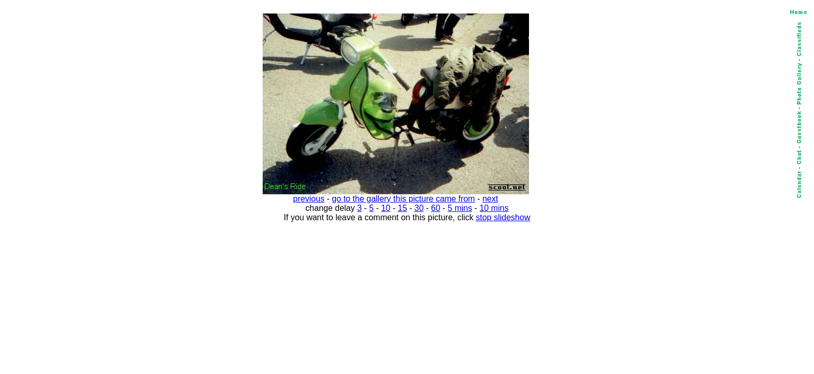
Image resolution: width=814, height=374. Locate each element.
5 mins (459, 208)
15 (402, 208)
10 (385, 208)
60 (435, 208)
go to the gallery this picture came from (403, 198)
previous (308, 198)
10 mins (494, 208)
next (490, 198)
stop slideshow (503, 217)
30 (419, 208)
